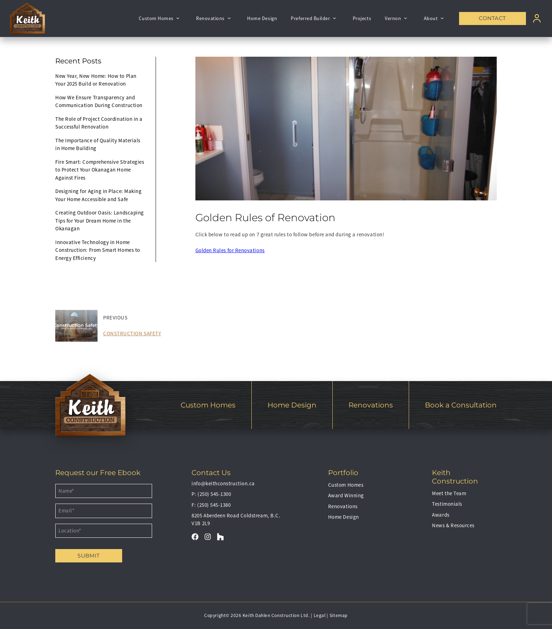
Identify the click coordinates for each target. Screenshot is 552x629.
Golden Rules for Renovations (230, 250)
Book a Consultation (461, 405)
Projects (362, 18)
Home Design (262, 18)
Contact (492, 18)
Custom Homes (160, 18)
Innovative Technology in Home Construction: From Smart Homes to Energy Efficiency (97, 250)
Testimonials (447, 503)
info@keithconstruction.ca (223, 483)
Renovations (214, 18)
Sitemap (339, 615)
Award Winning (346, 495)
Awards (440, 514)
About (435, 18)
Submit (88, 555)
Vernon (397, 18)
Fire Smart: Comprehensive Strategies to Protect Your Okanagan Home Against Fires (99, 169)
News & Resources (453, 525)
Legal (320, 615)
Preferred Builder (315, 18)
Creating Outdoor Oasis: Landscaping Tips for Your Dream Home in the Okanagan (99, 220)
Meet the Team (449, 493)
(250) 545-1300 (214, 494)
